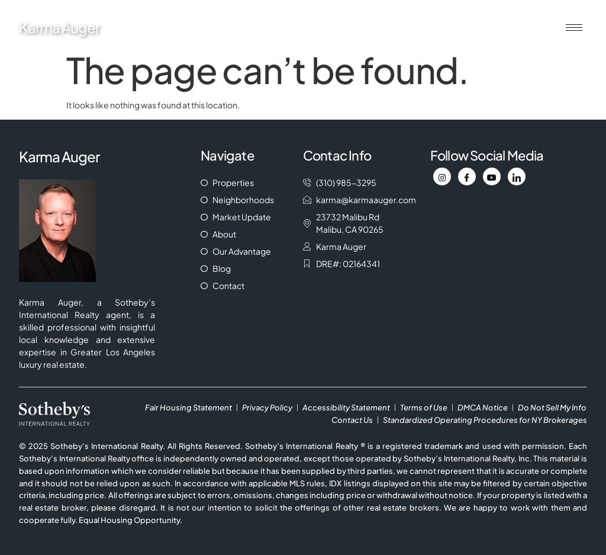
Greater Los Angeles (112, 352)
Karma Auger (59, 27)
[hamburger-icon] (574, 28)
